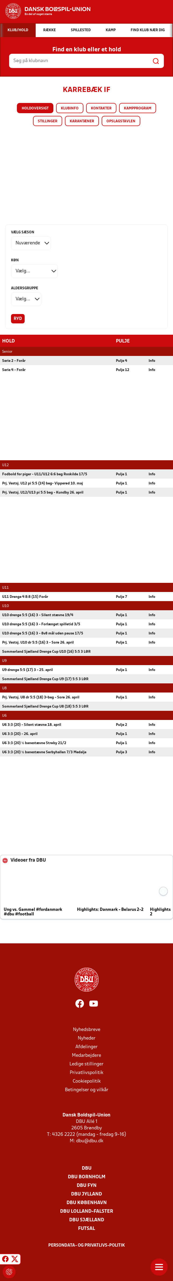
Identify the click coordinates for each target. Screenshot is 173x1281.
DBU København (87, 1202)
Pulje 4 (121, 360)
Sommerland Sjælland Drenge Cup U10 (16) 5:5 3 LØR (46, 651)
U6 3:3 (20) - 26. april (20, 734)
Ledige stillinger (86, 1064)
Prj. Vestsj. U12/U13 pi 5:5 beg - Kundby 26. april (42, 492)
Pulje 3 (121, 752)
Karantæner (82, 121)
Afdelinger (86, 1046)
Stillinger (47, 121)
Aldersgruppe (24, 288)
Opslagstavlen (120, 121)
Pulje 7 (121, 596)
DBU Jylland (86, 1194)
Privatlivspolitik (86, 1072)
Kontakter (101, 108)
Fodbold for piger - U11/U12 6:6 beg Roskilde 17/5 (44, 474)
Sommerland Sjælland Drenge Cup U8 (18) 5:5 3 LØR (45, 706)
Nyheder (86, 1038)
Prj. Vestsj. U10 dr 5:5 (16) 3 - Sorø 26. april (38, 642)
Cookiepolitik (87, 1081)
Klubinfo (70, 108)
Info (152, 360)
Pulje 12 (122, 370)
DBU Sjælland (86, 1220)
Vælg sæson (22, 232)
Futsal (86, 1228)
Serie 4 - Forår (13, 370)
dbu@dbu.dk (89, 1141)
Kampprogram (137, 108)
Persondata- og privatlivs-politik (86, 1245)
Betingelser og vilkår (86, 1089)
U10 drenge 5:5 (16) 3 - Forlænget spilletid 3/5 (41, 624)
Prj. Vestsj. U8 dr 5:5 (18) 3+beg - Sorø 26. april (40, 697)
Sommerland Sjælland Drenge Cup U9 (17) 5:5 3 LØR (45, 679)
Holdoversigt (35, 108)
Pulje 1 (121, 474)
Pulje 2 (121, 724)
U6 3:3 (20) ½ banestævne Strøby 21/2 (34, 743)
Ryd (18, 319)
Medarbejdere (86, 1055)
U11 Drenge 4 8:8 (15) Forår (25, 596)
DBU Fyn (87, 1185)
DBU (86, 1168)
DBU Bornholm (86, 1177)
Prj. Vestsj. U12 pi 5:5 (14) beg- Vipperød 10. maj (42, 483)
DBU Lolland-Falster (86, 1211)
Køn (15, 260)
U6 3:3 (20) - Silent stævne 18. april (31, 724)
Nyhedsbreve (86, 1029)
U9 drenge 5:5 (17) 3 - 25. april (27, 670)
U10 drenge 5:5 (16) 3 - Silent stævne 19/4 (37, 615)
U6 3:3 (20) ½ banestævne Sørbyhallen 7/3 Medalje (44, 752)
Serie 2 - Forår (13, 360)
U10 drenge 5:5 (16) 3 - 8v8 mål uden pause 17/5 (42, 633)
